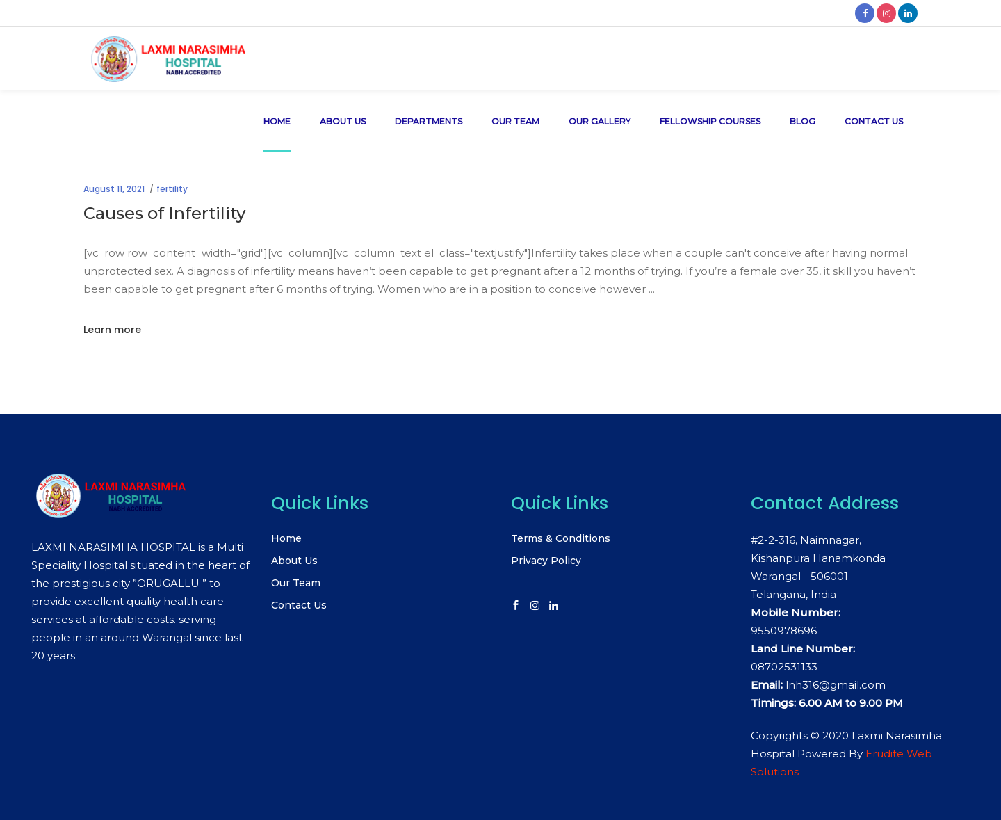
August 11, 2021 (114, 189)
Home (286, 538)
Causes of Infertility (164, 213)
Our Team (295, 583)
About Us (294, 560)
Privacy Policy (546, 560)
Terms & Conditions (560, 538)
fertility (172, 189)
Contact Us (299, 605)
